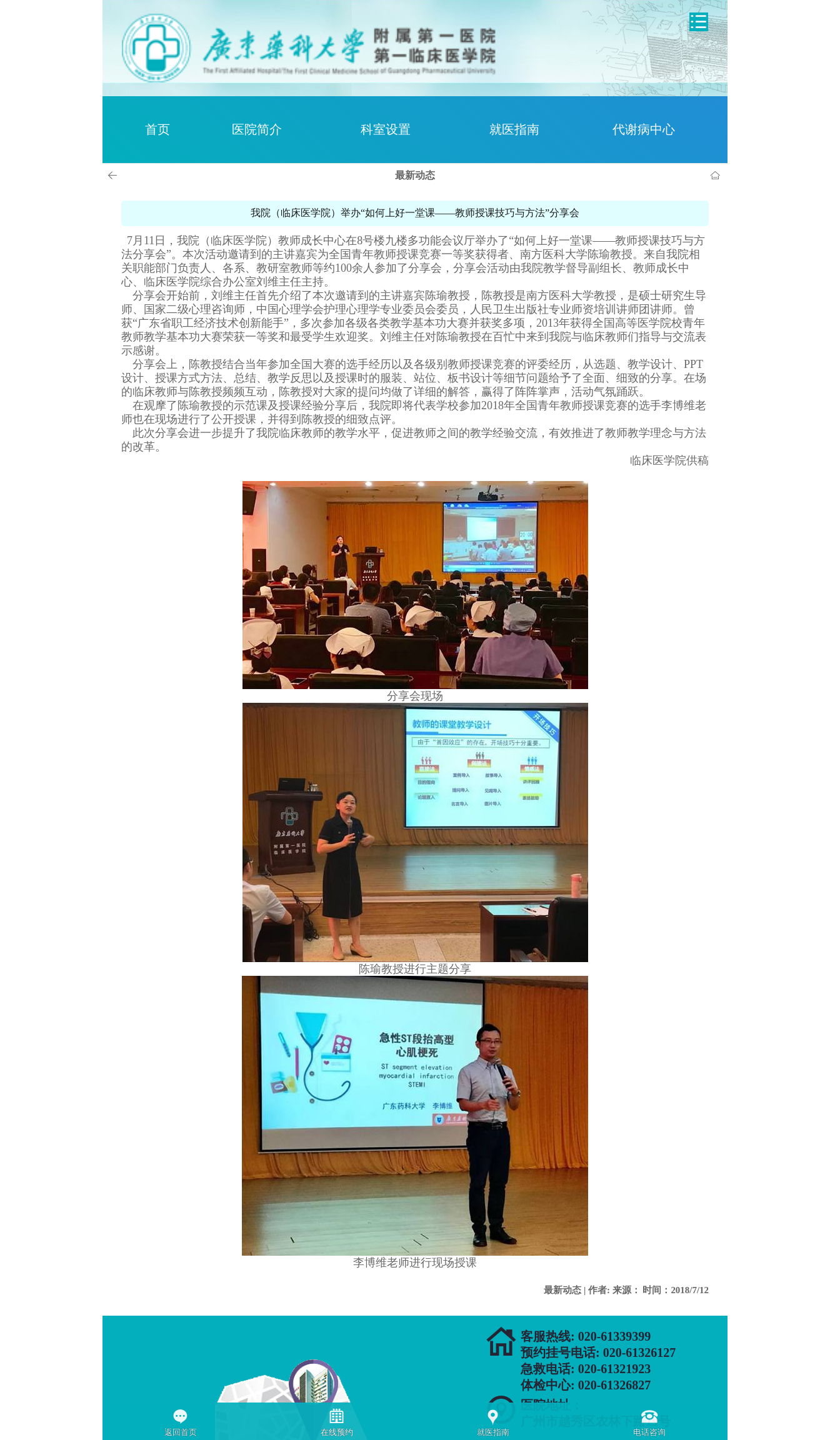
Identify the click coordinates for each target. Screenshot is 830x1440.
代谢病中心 (643, 129)
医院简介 (257, 129)
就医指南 (514, 129)
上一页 (114, 175)
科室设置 (386, 129)
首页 (157, 129)
